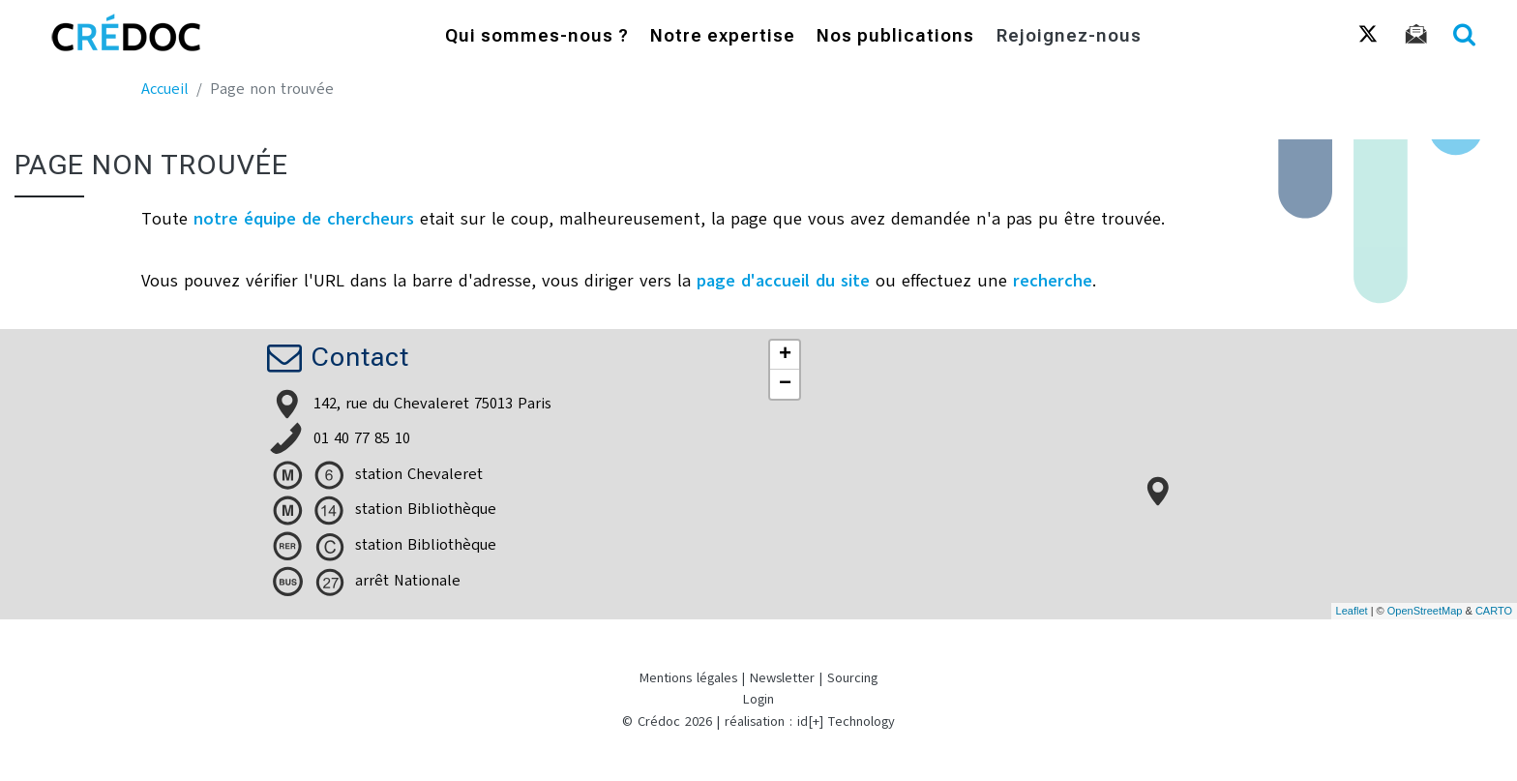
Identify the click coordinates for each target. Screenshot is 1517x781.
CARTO (1493, 610)
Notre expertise (722, 37)
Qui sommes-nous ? (537, 37)
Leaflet (1352, 610)
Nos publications (895, 37)
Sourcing (852, 678)
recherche (1052, 280)
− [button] (785, 384)
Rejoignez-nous (1069, 37)
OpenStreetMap (1425, 610)
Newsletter (782, 678)
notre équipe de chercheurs (303, 218)
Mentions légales (688, 678)
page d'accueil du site (783, 280)
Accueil (165, 89)
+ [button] (785, 355)
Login (758, 699)
